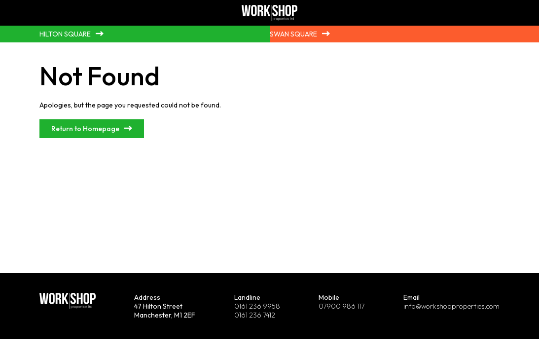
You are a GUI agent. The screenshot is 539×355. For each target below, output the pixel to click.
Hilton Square (65, 34)
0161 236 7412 (254, 315)
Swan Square (293, 34)
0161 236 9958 (257, 306)
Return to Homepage (85, 128)
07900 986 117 (341, 306)
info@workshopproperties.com (451, 306)
